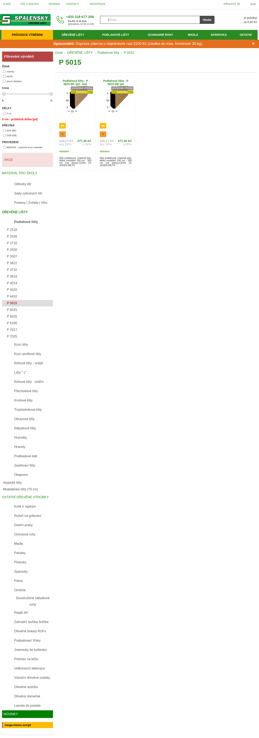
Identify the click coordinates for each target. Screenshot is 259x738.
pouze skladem (12, 81)
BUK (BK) (9, 130)
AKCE (8, 76)
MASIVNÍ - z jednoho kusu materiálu (22, 147)
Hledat (207, 19)
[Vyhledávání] (150, 20)
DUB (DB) (10, 135)
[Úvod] (25, 20)
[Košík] (240, 20)
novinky (8, 71)
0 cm (7, 113)
